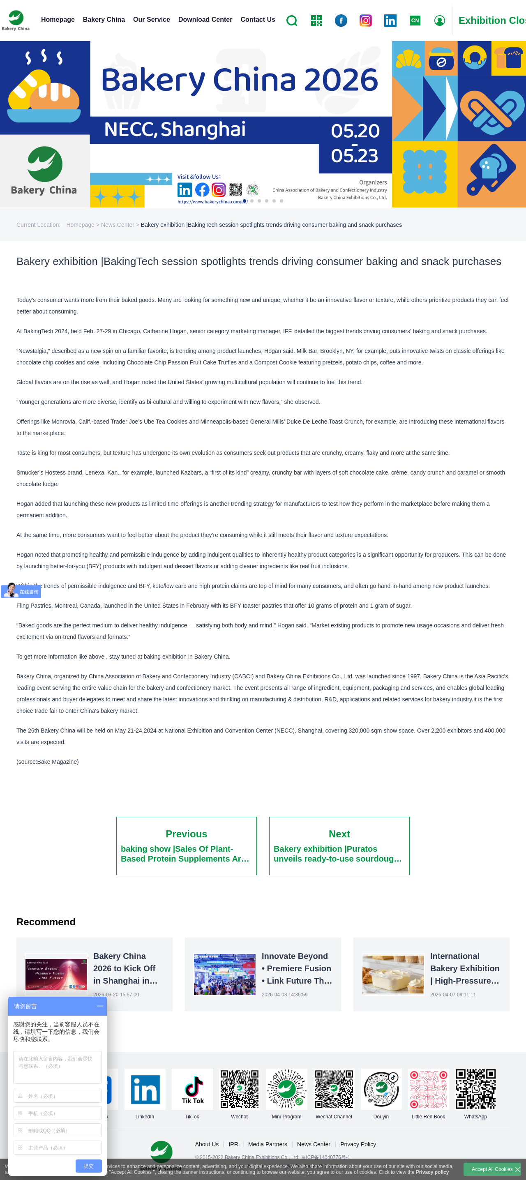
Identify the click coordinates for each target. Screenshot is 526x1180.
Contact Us (257, 19)
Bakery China (104, 19)
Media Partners (267, 1144)
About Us (207, 1144)
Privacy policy (432, 1172)
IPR (233, 1144)
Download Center (205, 19)
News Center (313, 1144)
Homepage (58, 19)
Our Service (151, 19)
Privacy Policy (358, 1144)
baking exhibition (165, 656)
